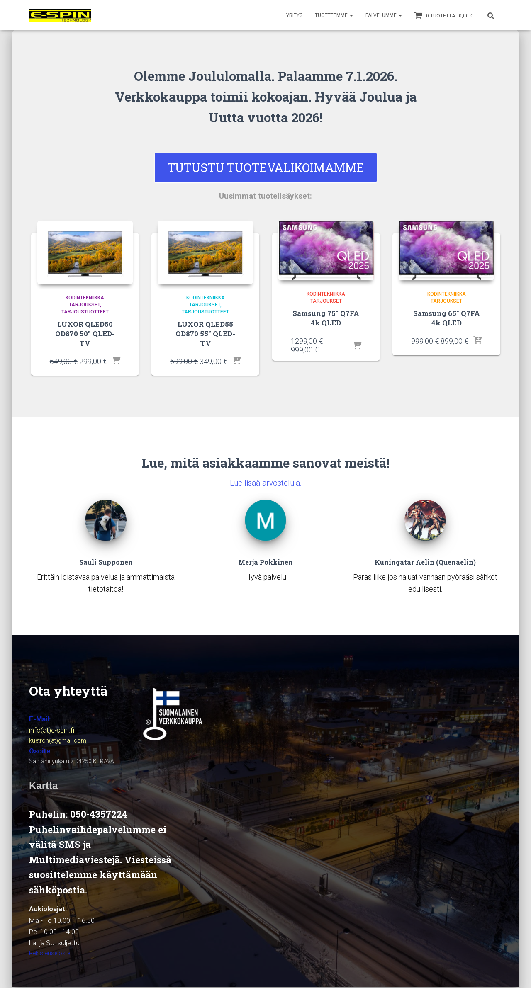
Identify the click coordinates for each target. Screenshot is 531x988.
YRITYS (294, 15)
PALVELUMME (383, 15)
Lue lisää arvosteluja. (266, 474)
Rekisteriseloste (49, 954)
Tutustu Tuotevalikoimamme (265, 168)
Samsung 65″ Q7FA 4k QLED (446, 319)
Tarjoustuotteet (85, 313)
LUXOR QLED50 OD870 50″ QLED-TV (85, 330)
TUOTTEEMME (334, 15)
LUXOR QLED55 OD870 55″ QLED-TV (205, 330)
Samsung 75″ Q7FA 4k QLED (326, 319)
